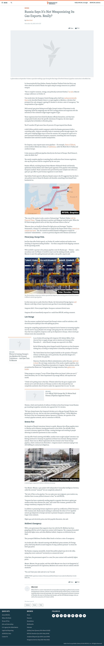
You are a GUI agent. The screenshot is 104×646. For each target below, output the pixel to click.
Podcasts (29, 627)
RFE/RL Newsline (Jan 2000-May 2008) (38, 633)
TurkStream (52, 147)
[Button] (70, 28)
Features (29, 618)
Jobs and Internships (7, 624)
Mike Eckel (29, 20)
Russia (27, 8)
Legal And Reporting (7, 630)
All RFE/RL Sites (6, 633)
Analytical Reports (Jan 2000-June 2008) (38, 636)
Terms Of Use (5, 621)
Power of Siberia (70, 145)
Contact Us (5, 636)
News (28, 615)
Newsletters (30, 621)
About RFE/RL (6, 615)
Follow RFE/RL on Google (81, 2)
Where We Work (6, 618)
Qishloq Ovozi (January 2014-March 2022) (38, 630)
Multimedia (30, 624)
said (75, 302)
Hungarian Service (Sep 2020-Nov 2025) (38, 639)
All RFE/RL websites (95, 2)
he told (71, 92)
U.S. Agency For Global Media (10, 627)
